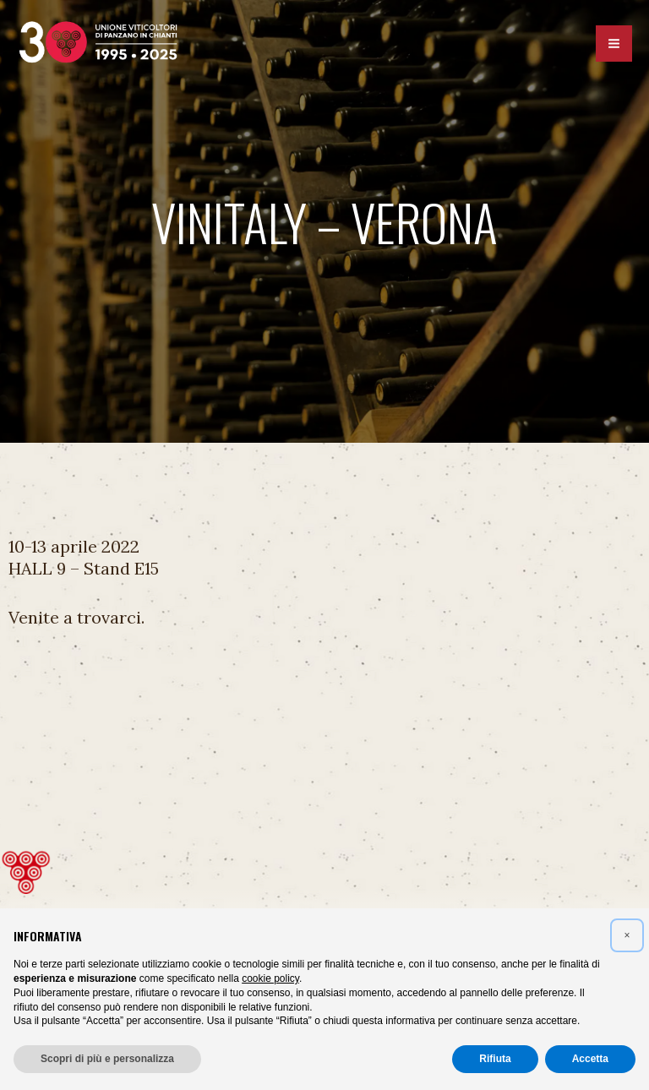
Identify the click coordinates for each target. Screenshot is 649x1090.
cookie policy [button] (270, 978)
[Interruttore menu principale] (614, 45)
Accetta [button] (590, 1059)
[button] (627, 935)
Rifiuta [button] (494, 1059)
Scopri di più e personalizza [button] (107, 1059)
